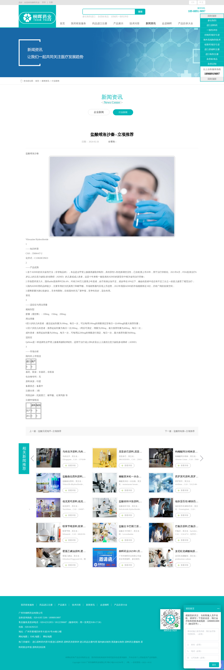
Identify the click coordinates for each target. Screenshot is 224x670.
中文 (201, 2)
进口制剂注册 (212, 54)
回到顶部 (212, 16)
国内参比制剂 (104, 642)
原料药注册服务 (132, 642)
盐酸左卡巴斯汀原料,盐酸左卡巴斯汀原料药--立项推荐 (187, 526)
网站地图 (23, 636)
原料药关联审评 (71, 642)
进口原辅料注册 (212, 49)
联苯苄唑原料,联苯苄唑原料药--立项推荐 (131, 526)
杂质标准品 (103, 16)
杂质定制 (212, 64)
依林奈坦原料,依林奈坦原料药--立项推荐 (74, 451)
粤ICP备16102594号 (115, 662)
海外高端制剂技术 (212, 40)
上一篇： (45, 431)
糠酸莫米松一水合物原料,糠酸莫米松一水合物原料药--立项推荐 (187, 476)
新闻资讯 (45, 81)
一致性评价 (212, 30)
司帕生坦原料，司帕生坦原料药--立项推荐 (74, 551)
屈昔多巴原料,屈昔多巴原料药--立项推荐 (187, 451)
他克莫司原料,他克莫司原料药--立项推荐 (131, 501)
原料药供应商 (38, 647)
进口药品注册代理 (88, 642)
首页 (62, 23)
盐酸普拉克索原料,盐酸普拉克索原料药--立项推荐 (74, 526)
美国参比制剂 (117, 642)
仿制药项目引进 (212, 35)
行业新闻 (55, 81)
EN (192, 2)
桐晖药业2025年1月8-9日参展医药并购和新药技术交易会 (187, 551)
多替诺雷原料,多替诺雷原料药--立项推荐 (74, 476)
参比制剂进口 (89, 16)
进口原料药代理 (40, 642)
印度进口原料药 (55, 642)
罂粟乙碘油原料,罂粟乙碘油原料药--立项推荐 (131, 551)
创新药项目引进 (212, 44)
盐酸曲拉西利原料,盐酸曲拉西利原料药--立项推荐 (131, 476)
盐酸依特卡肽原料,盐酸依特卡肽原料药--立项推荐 (187, 501)
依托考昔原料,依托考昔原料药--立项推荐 (74, 501)
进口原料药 (212, 25)
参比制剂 (212, 20)
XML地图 (34, 636)
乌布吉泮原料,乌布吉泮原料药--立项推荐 (131, 451)
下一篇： (180, 431)
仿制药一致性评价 (119, 16)
